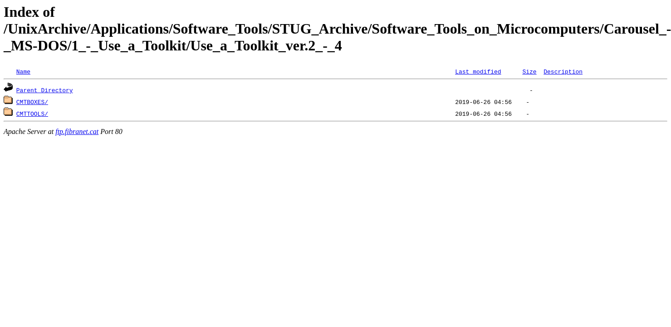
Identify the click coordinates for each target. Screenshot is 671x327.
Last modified (478, 71)
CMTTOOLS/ (32, 113)
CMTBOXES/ (32, 102)
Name (23, 71)
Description (563, 71)
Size (529, 71)
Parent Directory (44, 90)
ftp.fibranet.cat (76, 131)
